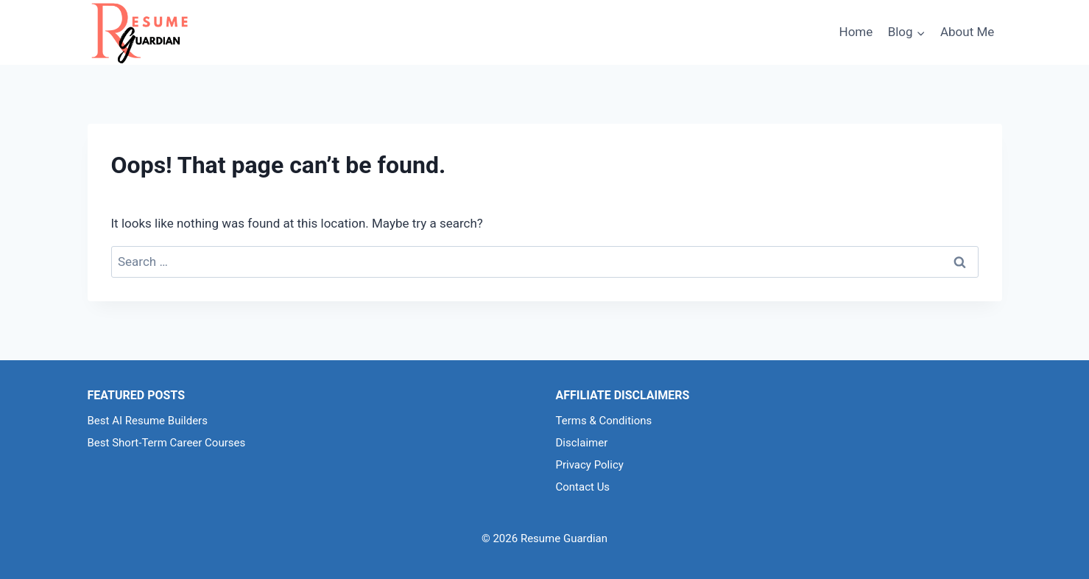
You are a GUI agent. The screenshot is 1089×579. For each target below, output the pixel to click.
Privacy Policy (590, 464)
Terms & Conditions (604, 420)
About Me (967, 31)
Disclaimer (582, 442)
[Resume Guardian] (139, 32)
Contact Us (583, 487)
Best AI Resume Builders (148, 420)
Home (856, 31)
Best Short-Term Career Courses (167, 442)
